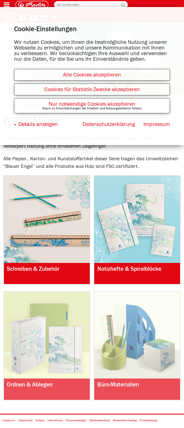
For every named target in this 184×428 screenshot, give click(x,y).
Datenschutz (25, 420)
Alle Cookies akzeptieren (92, 75)
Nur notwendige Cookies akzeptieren (92, 104)
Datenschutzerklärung (108, 124)
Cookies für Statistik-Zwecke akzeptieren (92, 89)
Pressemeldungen (76, 420)
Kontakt (39, 420)
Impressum (8, 420)
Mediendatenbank (99, 420)
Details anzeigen (38, 124)
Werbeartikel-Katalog (125, 420)
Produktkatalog (148, 420)
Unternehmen (55, 420)
